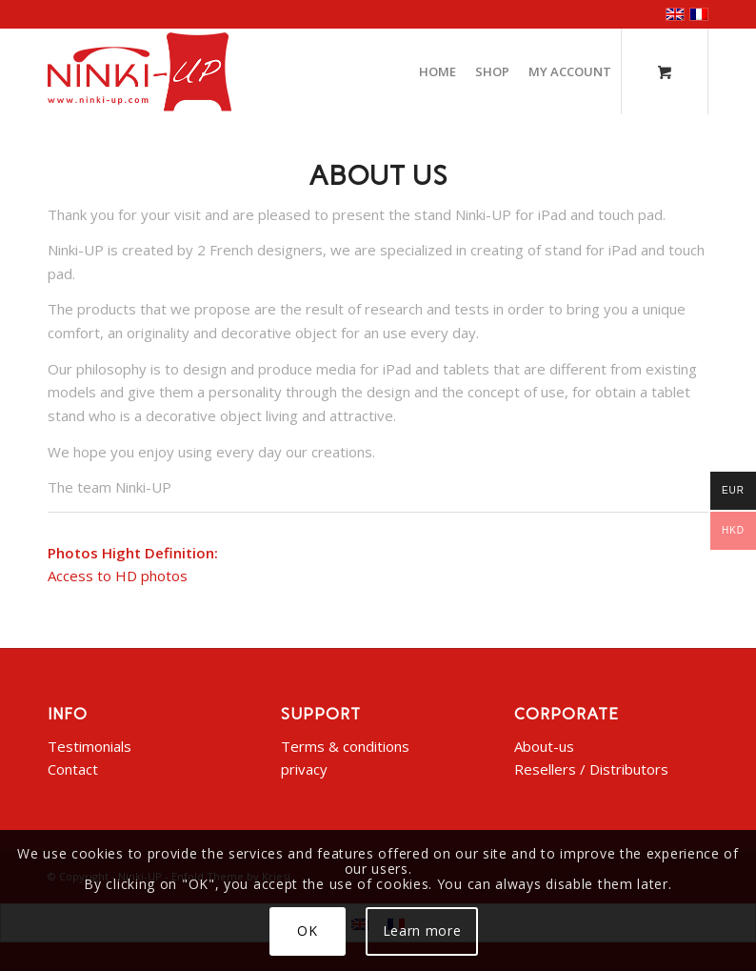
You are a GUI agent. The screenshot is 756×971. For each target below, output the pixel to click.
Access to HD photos (118, 575)
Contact (73, 769)
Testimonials (89, 746)
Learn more (422, 930)
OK (307, 930)
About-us (544, 746)
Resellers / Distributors (591, 769)
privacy (304, 769)
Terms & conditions (345, 746)
